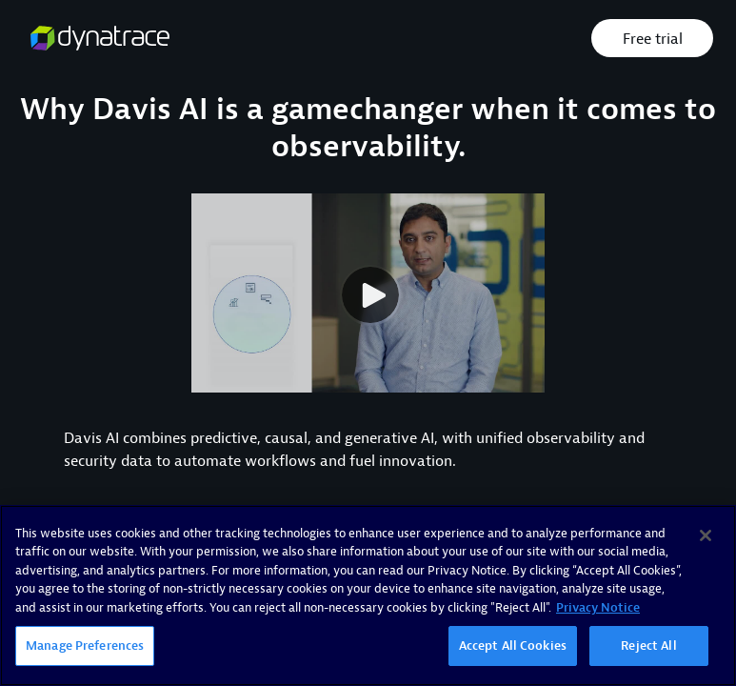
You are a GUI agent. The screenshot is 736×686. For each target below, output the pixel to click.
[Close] (705, 535)
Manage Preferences (85, 645)
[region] (368, 595)
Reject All (648, 645)
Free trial (653, 39)
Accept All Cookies (513, 645)
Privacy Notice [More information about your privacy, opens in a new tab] (598, 607)
